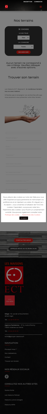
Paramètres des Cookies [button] (31, 215)
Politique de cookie (12, 215)
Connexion (38, 1)
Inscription (27, 1)
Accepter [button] (24, 218)
